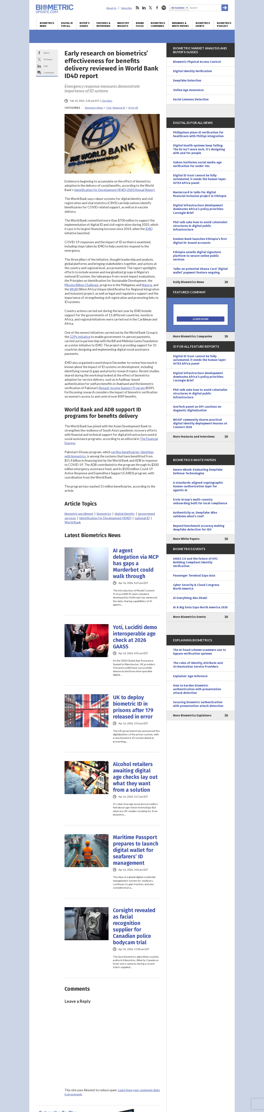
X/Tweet (48, 59)
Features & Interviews (103, 25)
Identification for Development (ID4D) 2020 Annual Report (114, 190)
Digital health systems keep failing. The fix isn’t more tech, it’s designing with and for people (199, 149)
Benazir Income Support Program (122, 388)
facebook (157, 7)
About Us (111, 8)
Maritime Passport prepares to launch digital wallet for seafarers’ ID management (135, 850)
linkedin (144, 7)
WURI (74, 289)
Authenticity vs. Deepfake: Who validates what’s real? (195, 514)
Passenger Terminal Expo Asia (194, 575)
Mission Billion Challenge (81, 285)
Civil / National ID (115, 107)
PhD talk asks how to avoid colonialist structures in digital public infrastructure (200, 225)
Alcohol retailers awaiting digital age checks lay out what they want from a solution (135, 777)
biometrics (104, 514)
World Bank (73, 522)
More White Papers (186, 539)
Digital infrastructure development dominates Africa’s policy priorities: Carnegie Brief (198, 209)
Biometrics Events (203, 25)
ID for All (133, 107)
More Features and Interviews (194, 436)
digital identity (125, 514)
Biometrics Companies (158, 25)
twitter (150, 7)
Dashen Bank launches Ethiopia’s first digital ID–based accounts (200, 240)
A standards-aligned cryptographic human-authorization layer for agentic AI (198, 486)
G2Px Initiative (80, 337)
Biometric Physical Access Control (197, 62)
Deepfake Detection (187, 80)
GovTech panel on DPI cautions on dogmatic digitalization (197, 408)
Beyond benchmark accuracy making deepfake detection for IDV (198, 527)
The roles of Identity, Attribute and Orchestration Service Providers (198, 664)
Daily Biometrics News (188, 282)
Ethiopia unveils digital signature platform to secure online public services (197, 255)
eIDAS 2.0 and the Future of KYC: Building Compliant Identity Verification (195, 562)
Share (47, 52)
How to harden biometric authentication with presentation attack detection (197, 689)
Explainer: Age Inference (190, 676)
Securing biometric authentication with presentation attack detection (198, 704)
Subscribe (126, 8)
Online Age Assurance (188, 90)
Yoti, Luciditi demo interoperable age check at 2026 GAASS (135, 637)
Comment (49, 72)
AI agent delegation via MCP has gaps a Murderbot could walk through (136, 563)
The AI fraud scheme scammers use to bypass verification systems (199, 651)
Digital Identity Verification (192, 71)
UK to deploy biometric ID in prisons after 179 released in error (133, 707)
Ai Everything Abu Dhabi (190, 598)
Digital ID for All (67, 25)
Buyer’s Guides (85, 25)
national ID (142, 518)
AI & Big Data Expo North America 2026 (200, 607)
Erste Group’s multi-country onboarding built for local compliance (200, 501)
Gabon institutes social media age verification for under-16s (197, 164)
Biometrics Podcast (224, 25)
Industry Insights (123, 25)
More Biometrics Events (189, 617)
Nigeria (147, 285)
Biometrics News (47, 25)
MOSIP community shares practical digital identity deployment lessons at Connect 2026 (200, 423)
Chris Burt (107, 100)
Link (46, 66)
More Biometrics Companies (192, 336)
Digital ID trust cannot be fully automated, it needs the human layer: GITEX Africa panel (199, 179)
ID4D (149, 229)
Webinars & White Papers (180, 25)
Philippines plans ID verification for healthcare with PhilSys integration (198, 134)
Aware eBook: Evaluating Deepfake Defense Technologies (198, 471)
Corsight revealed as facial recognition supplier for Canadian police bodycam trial (134, 926)
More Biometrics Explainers (192, 715)
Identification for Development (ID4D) (105, 518)
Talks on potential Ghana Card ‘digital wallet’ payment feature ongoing (200, 270)
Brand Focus (140, 25)
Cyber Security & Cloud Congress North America (196, 586)
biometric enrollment (79, 514)
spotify (163, 7)
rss (137, 7)
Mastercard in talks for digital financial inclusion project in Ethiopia (199, 194)
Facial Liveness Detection (191, 99)
